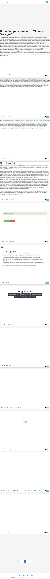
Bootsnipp (5, 2)
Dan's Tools (16, 577)
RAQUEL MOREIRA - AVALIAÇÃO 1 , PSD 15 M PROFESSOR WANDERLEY (21, 490)
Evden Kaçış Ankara (6, 116)
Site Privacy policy (24, 577)
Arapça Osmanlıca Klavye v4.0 (9, 365)
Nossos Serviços (5, 532)
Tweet (31, 575)
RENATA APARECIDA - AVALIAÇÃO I (11, 407)
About (31, 577)
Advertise (36, 577)
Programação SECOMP (7, 324)
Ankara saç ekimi (6, 158)
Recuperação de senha (7, 241)
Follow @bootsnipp (23, 575)
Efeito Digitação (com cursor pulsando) (12, 449)
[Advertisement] (25, 15)
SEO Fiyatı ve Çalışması (7, 199)
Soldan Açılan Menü (6, 282)
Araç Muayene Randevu (7, 75)
